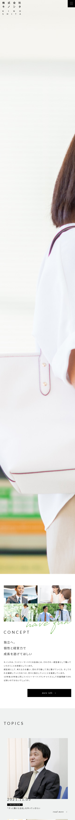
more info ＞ (49, 693)
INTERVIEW (15, 805)
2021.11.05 (19, 799)
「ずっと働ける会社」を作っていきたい (23, 808)
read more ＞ (60, 812)
